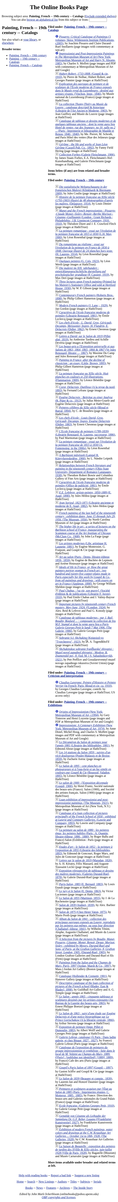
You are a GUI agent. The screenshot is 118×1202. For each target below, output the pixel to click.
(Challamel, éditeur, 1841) (85, 923)
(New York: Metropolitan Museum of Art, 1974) (83, 727)
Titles (73, 1181)
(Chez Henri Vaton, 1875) (83, 912)
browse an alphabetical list (42, 19)
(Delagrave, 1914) (85, 200)
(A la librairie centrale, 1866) (85, 1017)
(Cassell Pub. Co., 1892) (81, 146)
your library (30, 39)
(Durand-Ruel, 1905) (85, 946)
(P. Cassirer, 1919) (82, 271)
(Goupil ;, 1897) (86, 1067)
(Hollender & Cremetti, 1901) (83, 976)
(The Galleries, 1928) (84, 1134)
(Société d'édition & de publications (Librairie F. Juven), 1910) (83, 594)
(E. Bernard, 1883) (81, 884)
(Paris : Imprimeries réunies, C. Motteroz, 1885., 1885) (83, 1092)
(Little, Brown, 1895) (80, 361)
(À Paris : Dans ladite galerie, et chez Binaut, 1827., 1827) (85, 1039)
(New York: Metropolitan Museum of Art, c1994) (79, 713)
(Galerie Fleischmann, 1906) (86, 154)
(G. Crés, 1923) (79, 261)
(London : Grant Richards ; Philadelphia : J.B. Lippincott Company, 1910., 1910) (85, 217)
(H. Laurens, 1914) (84, 249)
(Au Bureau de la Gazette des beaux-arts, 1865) (84, 1000)
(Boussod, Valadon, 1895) (83, 770)
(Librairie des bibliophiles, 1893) (84, 850)
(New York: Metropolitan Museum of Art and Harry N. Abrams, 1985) (85, 58)
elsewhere (8, 42)
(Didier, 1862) (83, 326)
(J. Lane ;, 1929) (83, 305)
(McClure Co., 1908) (85, 531)
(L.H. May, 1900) (85, 234)
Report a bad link (61, 1175)
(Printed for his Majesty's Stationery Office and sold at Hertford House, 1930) (85, 285)
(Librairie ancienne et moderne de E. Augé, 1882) (84, 504)
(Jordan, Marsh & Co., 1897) (83, 964)
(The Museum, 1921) (82, 801)
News (39, 1187)
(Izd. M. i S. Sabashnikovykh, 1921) (84, 654)
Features (51, 1187)
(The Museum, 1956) (85, 516)
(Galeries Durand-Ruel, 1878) (84, 874)
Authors (62, 1181)
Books (29, 1187)
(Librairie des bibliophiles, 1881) (82, 744)
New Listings (46, 1181)
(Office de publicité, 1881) (82, 484)
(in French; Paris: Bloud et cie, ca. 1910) (85, 684)
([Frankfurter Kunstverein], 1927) (83, 1119)
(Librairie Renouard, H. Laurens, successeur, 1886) (85, 433)
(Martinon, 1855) (79, 898)
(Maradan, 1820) (85, 860)
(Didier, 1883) (82, 421)
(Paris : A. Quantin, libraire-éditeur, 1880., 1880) (82, 833)
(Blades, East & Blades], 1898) (84, 986)
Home (20, 1181)
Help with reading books (33, 1175)
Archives (64, 1187)
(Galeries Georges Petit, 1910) (86, 1105)
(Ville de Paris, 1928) (85, 1149)
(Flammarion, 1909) (81, 377)
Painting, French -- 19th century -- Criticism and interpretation (77, 674)
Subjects (85, 1181)
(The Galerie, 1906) (85, 624)
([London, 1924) (85, 606)
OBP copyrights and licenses (59, 1197)
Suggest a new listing (86, 1175)
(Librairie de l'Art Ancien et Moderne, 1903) (81, 107)
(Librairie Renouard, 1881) (82, 314)
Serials (97, 1181)
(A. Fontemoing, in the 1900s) (85, 445)
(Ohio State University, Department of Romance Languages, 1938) (83, 470)
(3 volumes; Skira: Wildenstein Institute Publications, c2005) (85, 40)
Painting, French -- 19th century (28, 55)
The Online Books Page (59, 7)
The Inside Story (83, 1187)
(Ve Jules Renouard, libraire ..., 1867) (85, 350)
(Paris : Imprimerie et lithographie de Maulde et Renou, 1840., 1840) (85, 127)
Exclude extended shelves (100, 16)
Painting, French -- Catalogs (25, 65)
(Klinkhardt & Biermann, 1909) (83, 190)
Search (31, 1181)
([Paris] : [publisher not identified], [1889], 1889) (85, 1052)
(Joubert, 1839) (76, 905)
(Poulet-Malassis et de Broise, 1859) (82, 756)
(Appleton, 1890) (83, 575)
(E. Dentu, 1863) (80, 891)
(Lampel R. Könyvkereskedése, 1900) (77, 457)
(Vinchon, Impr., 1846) (84, 88)
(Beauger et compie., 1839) (85, 1078)
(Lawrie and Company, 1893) (85, 818)
